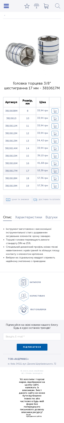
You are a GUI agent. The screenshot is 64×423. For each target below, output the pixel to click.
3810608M (11, 110)
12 (27, 133)
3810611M (11, 125)
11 (27, 125)
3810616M (11, 163)
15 (27, 155)
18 (27, 178)
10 (27, 118)
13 (27, 140)
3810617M (11, 170)
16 (27, 163)
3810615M (11, 155)
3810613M (11, 140)
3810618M (11, 178)
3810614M (11, 148)
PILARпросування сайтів (33, 415)
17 (27, 170)
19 (27, 185)
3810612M (11, 133)
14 (27, 148)
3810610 (11, 118)
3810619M (11, 185)
